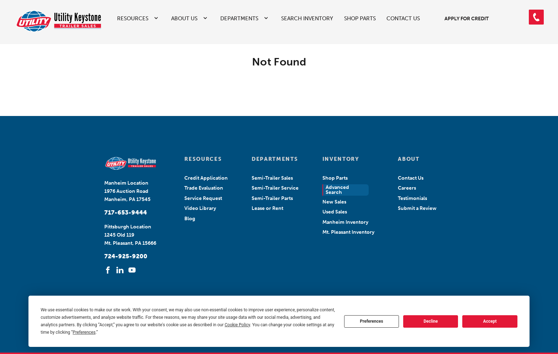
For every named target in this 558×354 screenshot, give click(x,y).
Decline (430, 321)
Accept (490, 321)
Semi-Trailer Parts (272, 198)
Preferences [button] (84, 332)
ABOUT (408, 159)
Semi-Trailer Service (275, 188)
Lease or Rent (267, 208)
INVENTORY (340, 159)
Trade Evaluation (203, 188)
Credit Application (206, 178)
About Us (184, 18)
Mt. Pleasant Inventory (348, 232)
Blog (189, 219)
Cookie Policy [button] (237, 324)
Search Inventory (307, 18)
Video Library (200, 208)
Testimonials (412, 198)
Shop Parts (360, 18)
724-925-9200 (125, 256)
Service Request (203, 198)
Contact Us (403, 18)
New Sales (334, 202)
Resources (132, 18)
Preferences (371, 321)
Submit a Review (417, 208)
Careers (407, 188)
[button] (536, 17)
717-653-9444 (125, 212)
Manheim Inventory (345, 222)
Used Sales (334, 212)
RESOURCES (203, 159)
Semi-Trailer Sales (272, 178)
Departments (239, 18)
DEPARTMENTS (275, 159)
